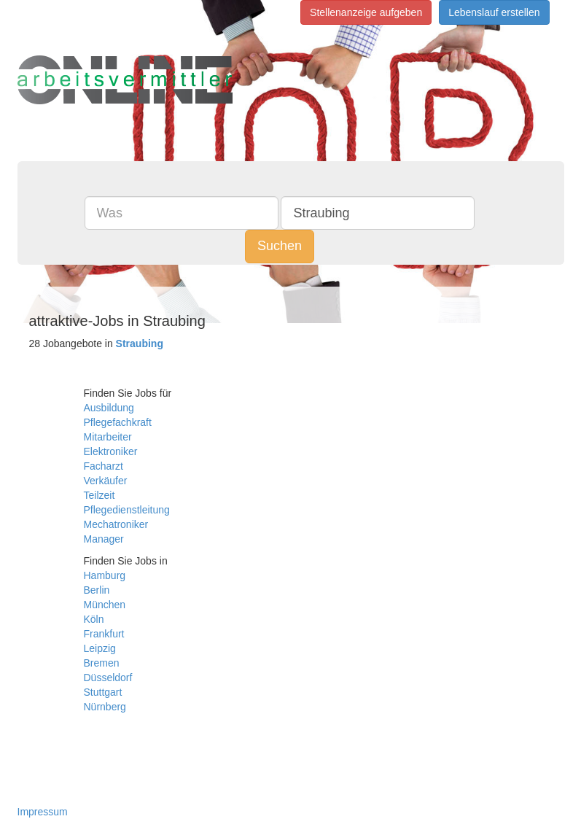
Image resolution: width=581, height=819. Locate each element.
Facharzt (103, 466)
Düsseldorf (108, 677)
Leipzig (100, 648)
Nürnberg (105, 707)
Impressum (42, 812)
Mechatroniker (116, 524)
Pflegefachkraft (118, 422)
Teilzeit (99, 495)
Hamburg (105, 575)
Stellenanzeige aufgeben (366, 12)
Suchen (279, 245)
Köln (94, 619)
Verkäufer (106, 480)
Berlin (97, 590)
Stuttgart (103, 692)
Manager (104, 539)
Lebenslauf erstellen (493, 12)
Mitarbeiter (108, 437)
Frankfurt (104, 634)
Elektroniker (111, 451)
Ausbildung (109, 408)
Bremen (102, 663)
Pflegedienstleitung (127, 510)
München (105, 604)
